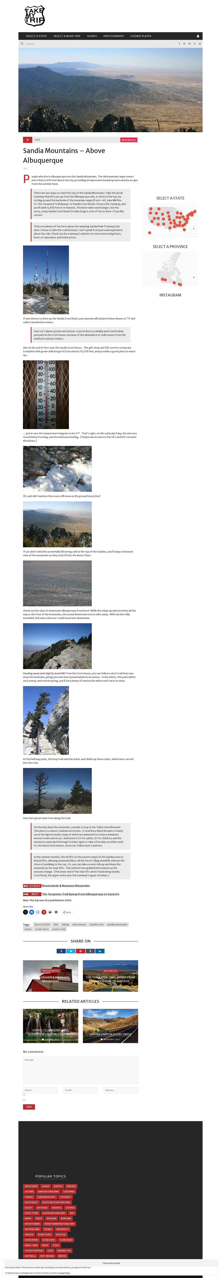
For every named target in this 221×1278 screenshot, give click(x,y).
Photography (114, 36)
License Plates (141, 36)
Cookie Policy (64, 1273)
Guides (92, 36)
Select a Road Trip (67, 36)
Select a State (36, 36)
